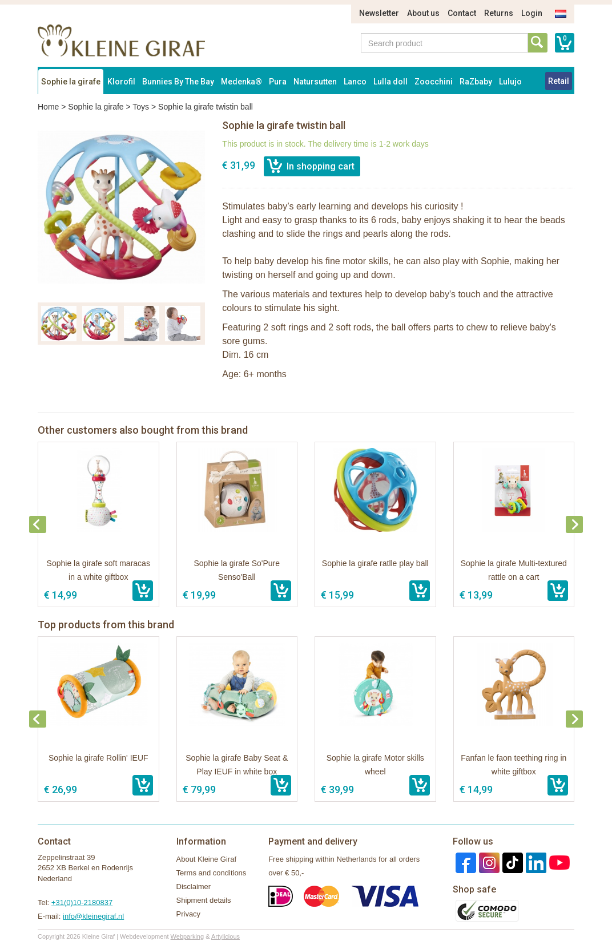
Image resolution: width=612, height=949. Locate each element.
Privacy (188, 914)
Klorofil (121, 81)
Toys (140, 106)
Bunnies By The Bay (178, 81)
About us (423, 13)
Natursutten (315, 81)
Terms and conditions (211, 873)
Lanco (355, 81)
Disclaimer (193, 886)
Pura (278, 81)
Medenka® (241, 81)
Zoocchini (433, 81)
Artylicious (225, 936)
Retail (558, 81)
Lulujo (510, 81)
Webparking (187, 936)
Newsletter (379, 13)
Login (531, 13)
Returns (498, 13)
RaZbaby (476, 81)
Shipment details (203, 900)
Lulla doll (390, 81)
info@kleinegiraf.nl (93, 916)
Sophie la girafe (70, 81)
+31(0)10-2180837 (81, 902)
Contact (462, 13)
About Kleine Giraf (206, 859)
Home (48, 106)
